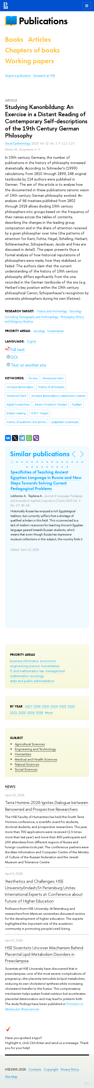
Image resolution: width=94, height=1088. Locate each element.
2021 (13, 712)
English (31, 342)
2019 (31, 712)
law (41, 670)
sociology (37, 676)
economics (48, 660)
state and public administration (32, 680)
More (49, 712)
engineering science (25, 666)
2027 (28, 706)
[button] (12, 462)
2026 (37, 706)
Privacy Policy (70, 1069)
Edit (86, 1083)
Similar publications (39, 454)
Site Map (11, 1076)
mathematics (19, 676)
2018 (39, 712)
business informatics (24, 660)
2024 (54, 706)
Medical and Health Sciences (36, 759)
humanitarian (50, 666)
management (55, 670)
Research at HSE (44, 76)
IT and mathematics (24, 670)
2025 (45, 706)
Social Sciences (26, 769)
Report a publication (18, 76)
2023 (62, 706)
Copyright (51, 1069)
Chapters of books (32, 50)
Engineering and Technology (35, 749)
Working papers (29, 60)
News (10, 786)
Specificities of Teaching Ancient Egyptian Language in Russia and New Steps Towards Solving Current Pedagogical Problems (46, 480)
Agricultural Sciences (30, 744)
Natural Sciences (27, 764)
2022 (71, 706)
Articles (39, 39)
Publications (43, 20)
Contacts (34, 1069)
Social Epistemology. (18, 144)
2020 (22, 712)
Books (14, 39)
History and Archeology (52, 311)
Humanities (23, 754)
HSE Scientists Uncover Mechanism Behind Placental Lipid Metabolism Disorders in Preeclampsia (44, 954)
